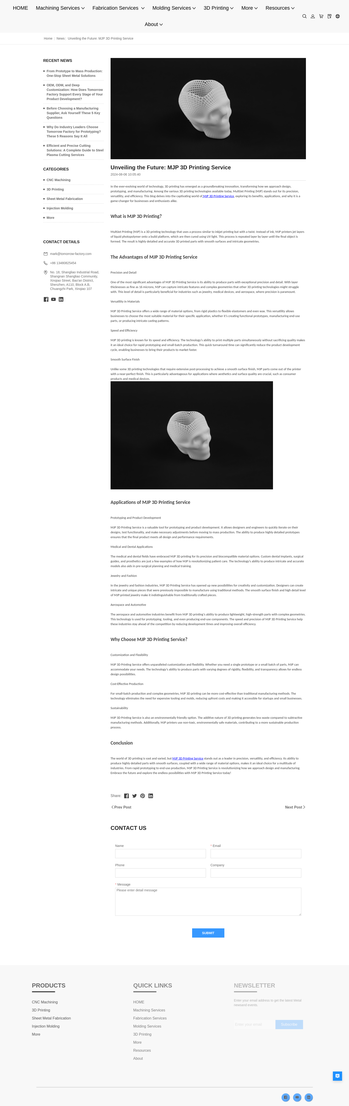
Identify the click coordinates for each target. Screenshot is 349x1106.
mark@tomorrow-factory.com (71, 254)
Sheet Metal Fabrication (65, 199)
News (61, 38)
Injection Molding (60, 208)
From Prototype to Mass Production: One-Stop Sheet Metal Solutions (75, 73)
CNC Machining (58, 180)
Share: (116, 796)
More (50, 217)
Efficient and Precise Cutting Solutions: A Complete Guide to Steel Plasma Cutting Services (75, 150)
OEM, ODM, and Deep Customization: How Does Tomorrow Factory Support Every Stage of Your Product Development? (75, 92)
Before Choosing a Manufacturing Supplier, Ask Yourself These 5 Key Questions (73, 113)
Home (48, 38)
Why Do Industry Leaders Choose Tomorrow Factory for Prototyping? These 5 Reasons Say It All (74, 131)
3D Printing (55, 189)
